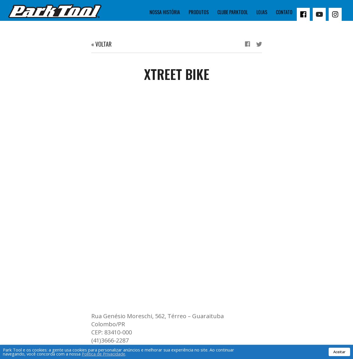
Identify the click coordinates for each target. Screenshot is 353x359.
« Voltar (101, 44)
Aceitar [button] (339, 351)
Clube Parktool (232, 12)
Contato (284, 12)
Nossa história (165, 12)
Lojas (261, 12)
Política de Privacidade (103, 354)
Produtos (199, 12)
